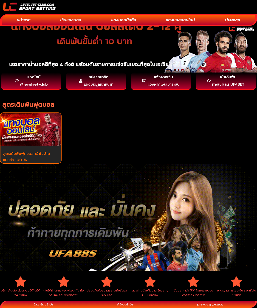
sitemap (232, 20)
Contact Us (44, 304)
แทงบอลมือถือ (123, 20)
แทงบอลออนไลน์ (180, 20)
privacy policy (210, 304)
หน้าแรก (24, 20)
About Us (125, 304)
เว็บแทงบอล (70, 20)
